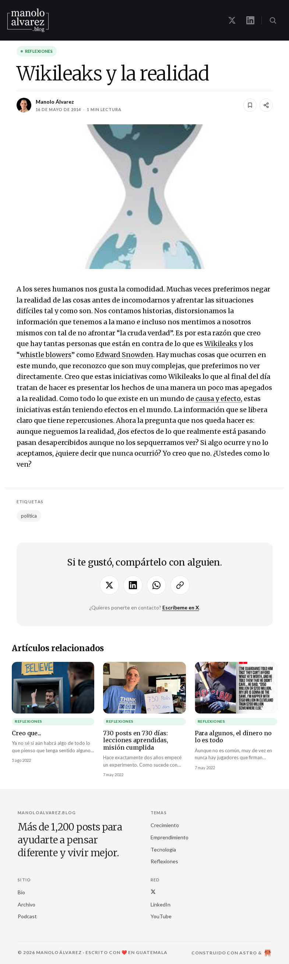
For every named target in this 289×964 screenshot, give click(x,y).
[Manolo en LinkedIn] (250, 20)
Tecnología (163, 849)
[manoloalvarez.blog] (28, 20)
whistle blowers (45, 354)
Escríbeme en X (180, 607)
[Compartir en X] (109, 585)
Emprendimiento (169, 837)
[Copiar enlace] (180, 585)
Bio (21, 892)
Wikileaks (220, 343)
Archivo (26, 904)
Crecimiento (165, 825)
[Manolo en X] (232, 20)
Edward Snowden (124, 354)
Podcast (27, 916)
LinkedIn (160, 904)
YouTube (161, 916)
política (29, 516)
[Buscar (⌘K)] (273, 20)
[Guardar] (250, 105)
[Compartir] (266, 105)
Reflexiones (39, 51)
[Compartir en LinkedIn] (132, 585)
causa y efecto (218, 398)
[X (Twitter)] (153, 891)
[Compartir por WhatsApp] (156, 585)
